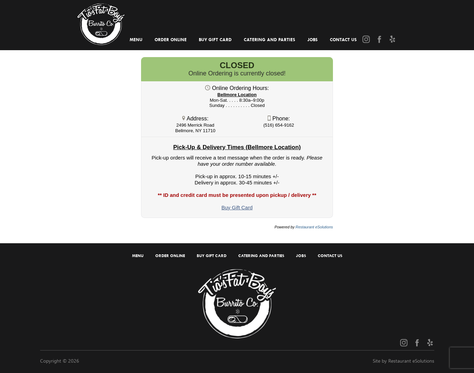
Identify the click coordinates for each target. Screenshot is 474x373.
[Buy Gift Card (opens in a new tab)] (236, 207)
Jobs (312, 39)
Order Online (171, 39)
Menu (136, 39)
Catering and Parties (269, 39)
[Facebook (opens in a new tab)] (379, 39)
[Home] (100, 21)
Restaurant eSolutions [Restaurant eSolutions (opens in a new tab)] (314, 227)
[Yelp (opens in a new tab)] (392, 39)
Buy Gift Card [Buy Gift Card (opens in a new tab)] (215, 39)
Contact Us (343, 39)
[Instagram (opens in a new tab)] (366, 39)
